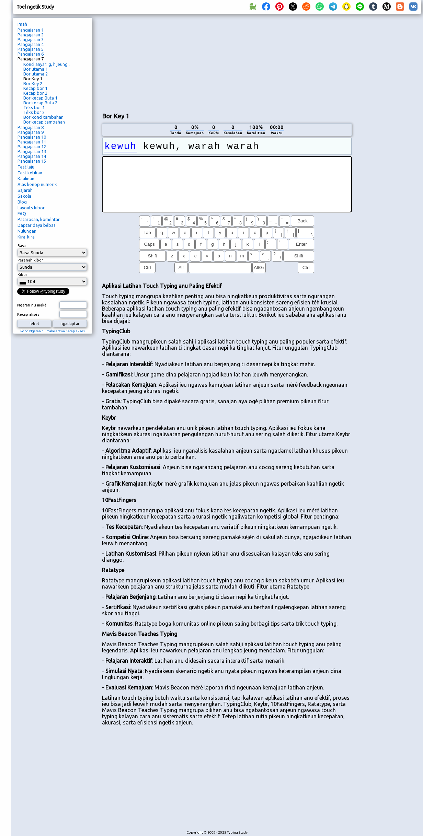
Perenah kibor (30, 260)
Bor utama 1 (35, 69)
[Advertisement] (151, 62)
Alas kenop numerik (37, 184)
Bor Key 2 (32, 83)
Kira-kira (26, 236)
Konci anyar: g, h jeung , (46, 64)
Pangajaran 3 (31, 39)
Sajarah (25, 190)
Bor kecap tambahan (44, 121)
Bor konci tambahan (43, 117)
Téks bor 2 (34, 112)
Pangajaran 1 (31, 29)
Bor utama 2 (35, 73)
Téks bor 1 (34, 107)
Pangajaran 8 (31, 127)
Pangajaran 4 (31, 44)
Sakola (24, 196)
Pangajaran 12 (32, 146)
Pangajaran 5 (31, 49)
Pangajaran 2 (31, 34)
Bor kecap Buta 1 (40, 97)
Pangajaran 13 (32, 151)
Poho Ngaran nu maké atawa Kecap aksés (52, 331)
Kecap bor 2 (35, 93)
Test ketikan (30, 172)
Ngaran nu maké (32, 305)
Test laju (26, 166)
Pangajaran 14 (32, 156)
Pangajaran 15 (32, 161)
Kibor (22, 274)
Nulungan (27, 231)
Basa (22, 246)
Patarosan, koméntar (39, 219)
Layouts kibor (31, 207)
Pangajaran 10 (32, 137)
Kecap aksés (28, 314)
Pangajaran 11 (32, 141)
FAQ (22, 213)
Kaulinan (26, 178)
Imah (22, 24)
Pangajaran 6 (31, 53)
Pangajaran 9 (31, 132)
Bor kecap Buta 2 (40, 102)
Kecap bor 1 (35, 88)
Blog (22, 201)
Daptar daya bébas (37, 225)
